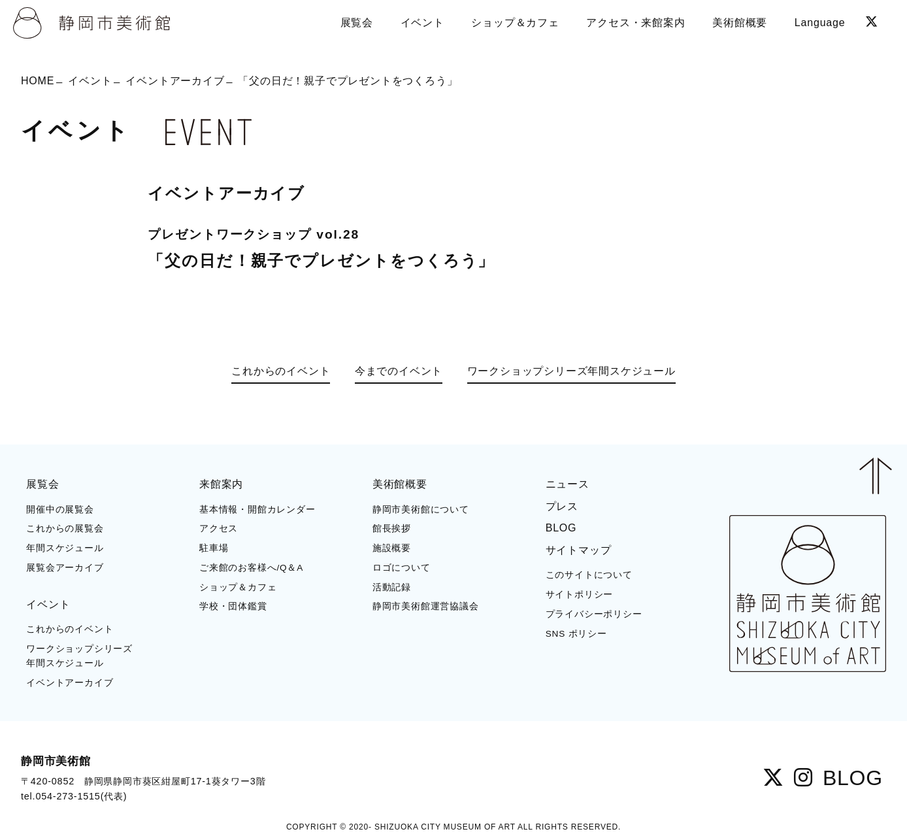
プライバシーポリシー (594, 614)
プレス (562, 506)
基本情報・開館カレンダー (257, 509)
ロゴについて (401, 568)
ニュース (567, 484)
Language (820, 22)
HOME (37, 80)
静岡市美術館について (420, 509)
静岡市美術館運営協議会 (425, 606)
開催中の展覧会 (60, 509)
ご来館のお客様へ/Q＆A (251, 568)
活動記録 (391, 587)
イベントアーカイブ (174, 80)
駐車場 (213, 548)
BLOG (561, 527)
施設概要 (391, 548)
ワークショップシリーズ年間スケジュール (571, 371)
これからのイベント (280, 371)
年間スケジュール (64, 548)
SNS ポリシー (576, 634)
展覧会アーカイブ (64, 568)
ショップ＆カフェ (237, 587)
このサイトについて (589, 575)
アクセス (218, 528)
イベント (90, 80)
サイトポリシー (580, 594)
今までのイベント (398, 371)
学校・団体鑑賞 (233, 606)
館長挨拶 (391, 528)
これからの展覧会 (64, 528)
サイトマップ (579, 550)
